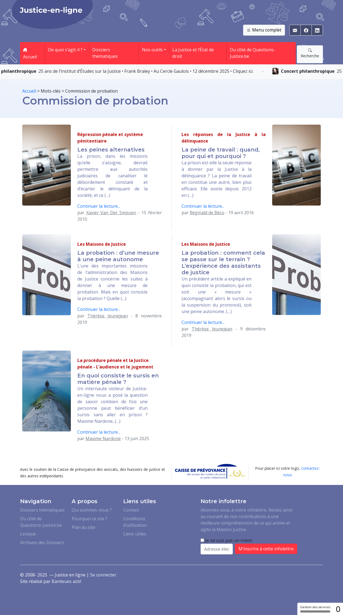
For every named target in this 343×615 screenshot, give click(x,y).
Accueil (30, 53)
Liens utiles (134, 534)
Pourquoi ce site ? (89, 519)
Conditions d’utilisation (135, 522)
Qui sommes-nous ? (92, 510)
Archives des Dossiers (42, 542)
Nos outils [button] (152, 50)
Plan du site (83, 527)
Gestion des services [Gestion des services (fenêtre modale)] (315, 609)
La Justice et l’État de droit (193, 53)
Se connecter (103, 575)
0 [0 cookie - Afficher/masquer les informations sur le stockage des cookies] (338, 608)
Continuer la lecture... (98, 206)
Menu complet (264, 30)
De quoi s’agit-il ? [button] (65, 50)
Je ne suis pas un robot (226, 540)
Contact (131, 510)
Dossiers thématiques (105, 53)
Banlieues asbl (66, 581)
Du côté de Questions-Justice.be (252, 53)
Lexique (28, 534)
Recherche (310, 53)
